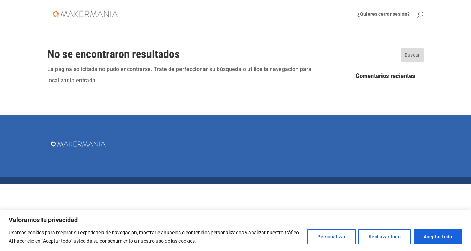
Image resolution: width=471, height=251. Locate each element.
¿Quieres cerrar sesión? (383, 14)
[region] (235, 230)
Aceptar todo (438, 236)
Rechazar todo (385, 236)
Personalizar (331, 236)
